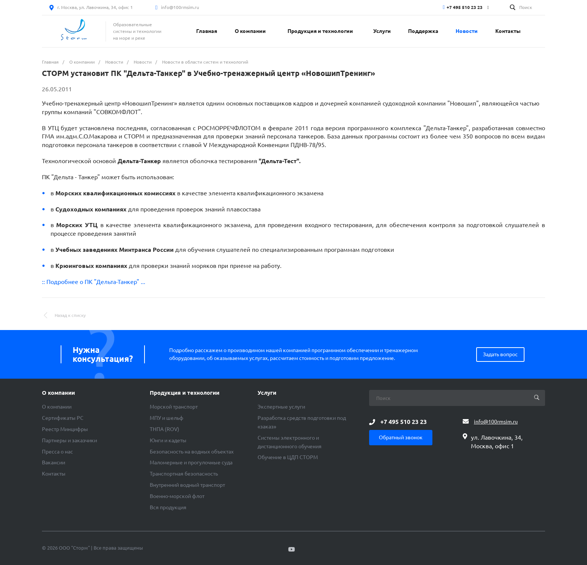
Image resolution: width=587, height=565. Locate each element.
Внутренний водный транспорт (187, 485)
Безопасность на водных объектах (192, 452)
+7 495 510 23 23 (465, 7)
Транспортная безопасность (184, 474)
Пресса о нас (57, 452)
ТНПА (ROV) (164, 429)
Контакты (54, 474)
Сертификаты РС (62, 418)
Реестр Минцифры (65, 429)
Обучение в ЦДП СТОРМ (288, 457)
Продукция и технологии (184, 393)
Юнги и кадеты (168, 440)
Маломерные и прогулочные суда (191, 462)
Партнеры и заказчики (69, 440)
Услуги (267, 393)
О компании (58, 393)
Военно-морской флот (177, 496)
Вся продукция (168, 507)
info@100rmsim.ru (180, 7)
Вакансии (53, 462)
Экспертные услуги (281, 407)
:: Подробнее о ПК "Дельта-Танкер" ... (93, 281)
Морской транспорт (174, 407)
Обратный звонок (401, 437)
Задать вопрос (500, 354)
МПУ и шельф (166, 418)
